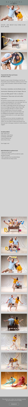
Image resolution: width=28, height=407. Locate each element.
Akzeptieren (14, 404)
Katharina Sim (14, 2)
